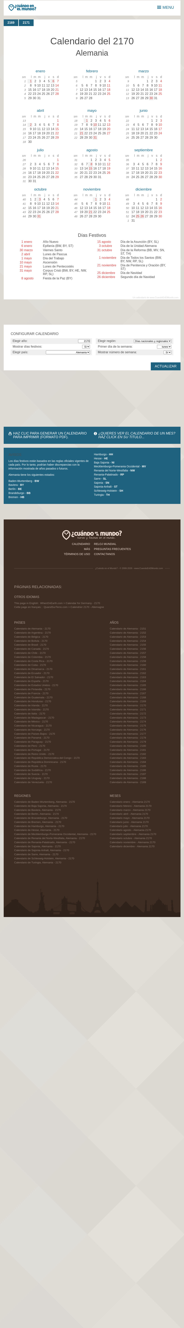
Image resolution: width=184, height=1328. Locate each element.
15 (90, 168)
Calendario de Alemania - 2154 (128, 640)
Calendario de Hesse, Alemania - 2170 (36, 830)
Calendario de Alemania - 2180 (128, 745)
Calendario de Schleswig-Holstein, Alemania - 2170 (44, 858)
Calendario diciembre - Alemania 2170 (132, 846)
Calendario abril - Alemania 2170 (129, 813)
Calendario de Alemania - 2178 (128, 737)
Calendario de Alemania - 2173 (128, 717)
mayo (92, 110)
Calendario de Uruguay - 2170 (32, 778)
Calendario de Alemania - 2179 (128, 741)
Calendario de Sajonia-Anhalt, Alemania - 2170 (41, 850)
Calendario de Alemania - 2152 (128, 632)
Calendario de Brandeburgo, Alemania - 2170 (40, 818)
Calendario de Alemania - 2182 (128, 754)
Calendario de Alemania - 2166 (128, 689)
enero (40, 71)
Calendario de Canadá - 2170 (31, 648)
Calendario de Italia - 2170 (29, 713)
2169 (11, 22)
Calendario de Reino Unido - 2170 (34, 754)
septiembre (143, 150)
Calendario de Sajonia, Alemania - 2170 (37, 846)
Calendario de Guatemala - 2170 (33, 697)
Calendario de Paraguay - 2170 (32, 741)
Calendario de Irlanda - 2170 (31, 705)
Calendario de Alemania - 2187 (128, 774)
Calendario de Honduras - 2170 (32, 701)
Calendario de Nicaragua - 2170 (33, 725)
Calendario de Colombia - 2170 (32, 657)
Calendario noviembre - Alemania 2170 (132, 842)
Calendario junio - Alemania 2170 (129, 822)
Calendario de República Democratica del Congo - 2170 (47, 757)
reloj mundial (105, 544)
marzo (143, 71)
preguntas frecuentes (112, 549)
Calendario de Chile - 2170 (30, 652)
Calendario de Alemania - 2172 (128, 713)
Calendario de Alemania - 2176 (128, 729)
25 (137, 216)
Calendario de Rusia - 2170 (30, 766)
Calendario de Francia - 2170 (31, 693)
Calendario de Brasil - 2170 (30, 644)
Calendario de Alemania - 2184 (128, 762)
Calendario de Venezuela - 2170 (33, 782)
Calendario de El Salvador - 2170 (33, 677)
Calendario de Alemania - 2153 (128, 636)
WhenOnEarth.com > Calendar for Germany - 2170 (70, 603)
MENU (165, 7)
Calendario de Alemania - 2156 (128, 648)
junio (144, 110)
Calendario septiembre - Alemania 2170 (133, 834)
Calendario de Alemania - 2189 (128, 782)
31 (95, 137)
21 (81, 133)
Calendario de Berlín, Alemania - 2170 (36, 813)
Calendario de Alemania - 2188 (128, 778)
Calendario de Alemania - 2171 (128, 709)
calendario (81, 544)
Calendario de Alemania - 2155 (128, 644)
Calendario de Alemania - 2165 (128, 685)
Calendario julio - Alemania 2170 (129, 826)
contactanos (104, 554)
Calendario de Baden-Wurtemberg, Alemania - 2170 (44, 801)
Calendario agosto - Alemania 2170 (130, 830)
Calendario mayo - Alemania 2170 (130, 818)
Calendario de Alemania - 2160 (128, 665)
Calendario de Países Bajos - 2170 (34, 733)
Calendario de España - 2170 (31, 681)
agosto (92, 150)
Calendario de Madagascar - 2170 (34, 717)
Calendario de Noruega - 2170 (32, 729)
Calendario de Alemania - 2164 (128, 681)
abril (40, 110)
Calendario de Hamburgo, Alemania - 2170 (39, 826)
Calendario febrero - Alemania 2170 (131, 805)
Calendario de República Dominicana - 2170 (40, 762)
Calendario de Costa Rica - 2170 (33, 661)
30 (151, 98)
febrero (92, 71)
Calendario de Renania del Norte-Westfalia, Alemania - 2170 (49, 838)
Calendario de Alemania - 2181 (128, 749)
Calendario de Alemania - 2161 (128, 669)
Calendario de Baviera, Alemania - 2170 (37, 810)
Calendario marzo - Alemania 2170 (130, 810)
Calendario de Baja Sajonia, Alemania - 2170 (40, 805)
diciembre (143, 189)
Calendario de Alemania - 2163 (128, 677)
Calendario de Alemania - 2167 (128, 693)
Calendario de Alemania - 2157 (128, 652)
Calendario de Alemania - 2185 (128, 766)
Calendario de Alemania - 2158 (128, 657)
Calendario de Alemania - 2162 (128, 673)
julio (40, 150)
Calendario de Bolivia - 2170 (30, 640)
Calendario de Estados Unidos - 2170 (36, 685)
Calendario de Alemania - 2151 (128, 628)
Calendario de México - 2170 (31, 721)
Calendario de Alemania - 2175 (128, 725)
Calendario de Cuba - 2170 (30, 665)
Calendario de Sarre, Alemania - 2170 (36, 854)
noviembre (92, 189)
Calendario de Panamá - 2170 (31, 737)
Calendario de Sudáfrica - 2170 (32, 770)
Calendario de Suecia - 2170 (31, 774)
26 (142, 216)
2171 (26, 22)
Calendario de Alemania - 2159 (128, 661)
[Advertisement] (50, 398)
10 (95, 124)
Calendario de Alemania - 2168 (128, 697)
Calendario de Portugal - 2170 (31, 749)
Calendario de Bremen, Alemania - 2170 (37, 822)
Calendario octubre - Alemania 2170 (131, 838)
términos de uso (77, 554)
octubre (40, 189)
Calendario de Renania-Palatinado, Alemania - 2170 (44, 842)
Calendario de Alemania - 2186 (128, 770)
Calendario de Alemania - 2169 (128, 701)
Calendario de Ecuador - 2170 (31, 673)
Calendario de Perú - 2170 (29, 745)
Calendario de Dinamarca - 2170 (33, 669)
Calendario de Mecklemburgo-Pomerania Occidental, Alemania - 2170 (55, 834)
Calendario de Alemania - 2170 (32, 628)
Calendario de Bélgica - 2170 (31, 636)
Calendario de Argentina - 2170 (32, 632)
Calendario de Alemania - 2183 (128, 757)
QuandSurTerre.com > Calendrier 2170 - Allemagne (74, 607)
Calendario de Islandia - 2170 (31, 709)
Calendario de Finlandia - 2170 (32, 689)
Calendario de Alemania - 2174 (128, 721)
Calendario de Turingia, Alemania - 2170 (37, 862)
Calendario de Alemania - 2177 (128, 733)
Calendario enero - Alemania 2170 (130, 801)
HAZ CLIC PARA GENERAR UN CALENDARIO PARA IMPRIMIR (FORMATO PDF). (50, 435)
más (87, 549)
